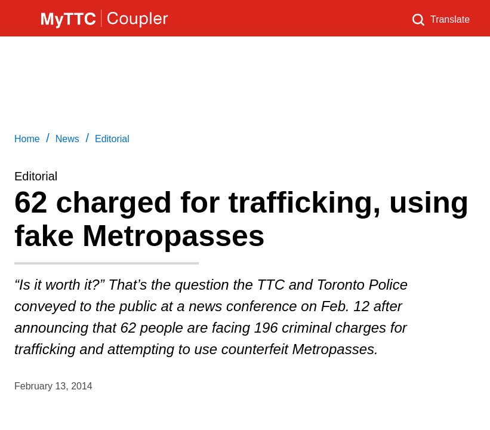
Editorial (112, 139)
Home (27, 139)
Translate (450, 19)
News (67, 139)
